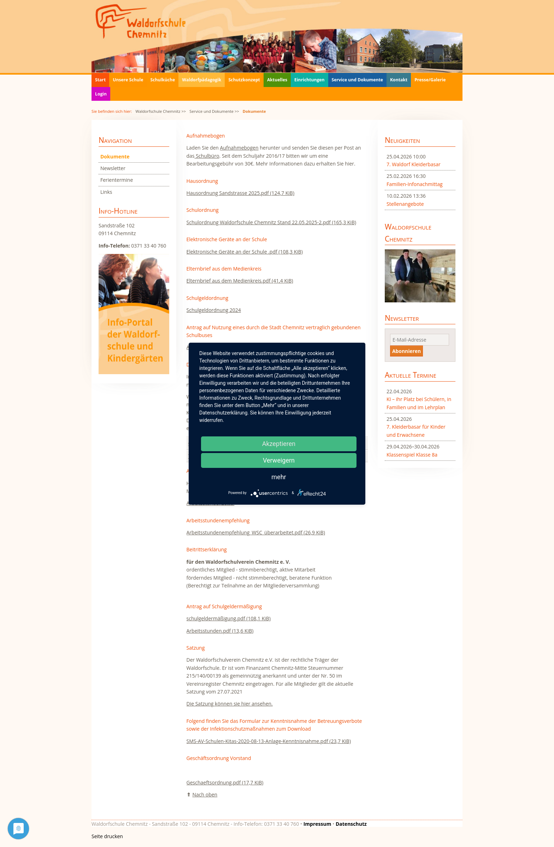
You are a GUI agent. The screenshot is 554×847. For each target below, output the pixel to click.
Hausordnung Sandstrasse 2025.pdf (241, 193)
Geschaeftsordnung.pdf (225, 782)
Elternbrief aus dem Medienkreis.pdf (240, 280)
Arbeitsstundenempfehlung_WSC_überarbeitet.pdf (256, 532)
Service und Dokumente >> (214, 111)
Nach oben (205, 794)
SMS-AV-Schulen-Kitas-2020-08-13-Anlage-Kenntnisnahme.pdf (269, 741)
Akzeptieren (279, 443)
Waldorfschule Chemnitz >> (160, 111)
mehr (278, 477)
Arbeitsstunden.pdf (220, 630)
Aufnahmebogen (239, 147)
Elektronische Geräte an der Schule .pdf (245, 251)
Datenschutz (351, 823)
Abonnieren (406, 351)
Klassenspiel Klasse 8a (412, 454)
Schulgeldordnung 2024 (214, 310)
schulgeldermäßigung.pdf (229, 618)
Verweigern (279, 460)
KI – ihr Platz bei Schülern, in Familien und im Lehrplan (419, 403)
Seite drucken (107, 836)
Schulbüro (207, 155)
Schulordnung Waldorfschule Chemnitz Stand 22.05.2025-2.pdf (271, 222)
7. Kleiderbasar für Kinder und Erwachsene (416, 430)
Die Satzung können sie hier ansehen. (230, 703)
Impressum (317, 823)
